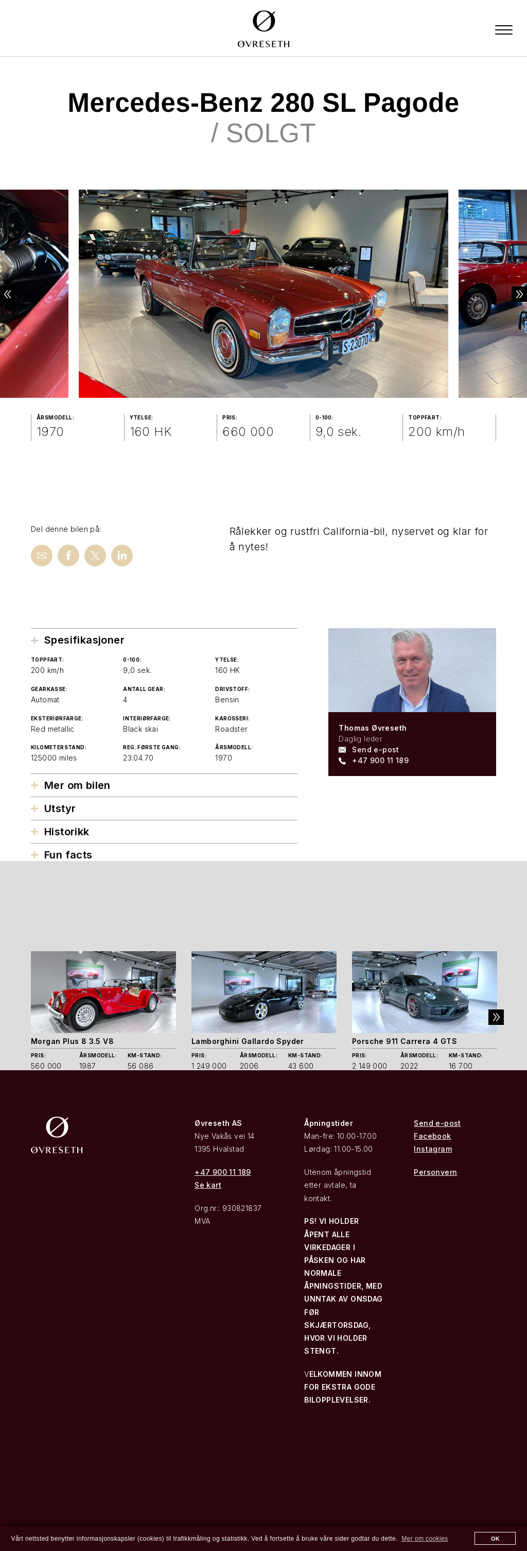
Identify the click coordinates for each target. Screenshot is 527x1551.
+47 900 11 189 (380, 760)
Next (511, 294)
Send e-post (375, 749)
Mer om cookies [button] (424, 1538)
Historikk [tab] (67, 831)
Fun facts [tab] (68, 855)
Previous (15, 294)
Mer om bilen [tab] (77, 785)
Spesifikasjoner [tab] (84, 640)
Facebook (432, 1136)
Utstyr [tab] (60, 808)
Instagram (433, 1148)
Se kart (208, 1185)
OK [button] (495, 1539)
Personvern (435, 1172)
